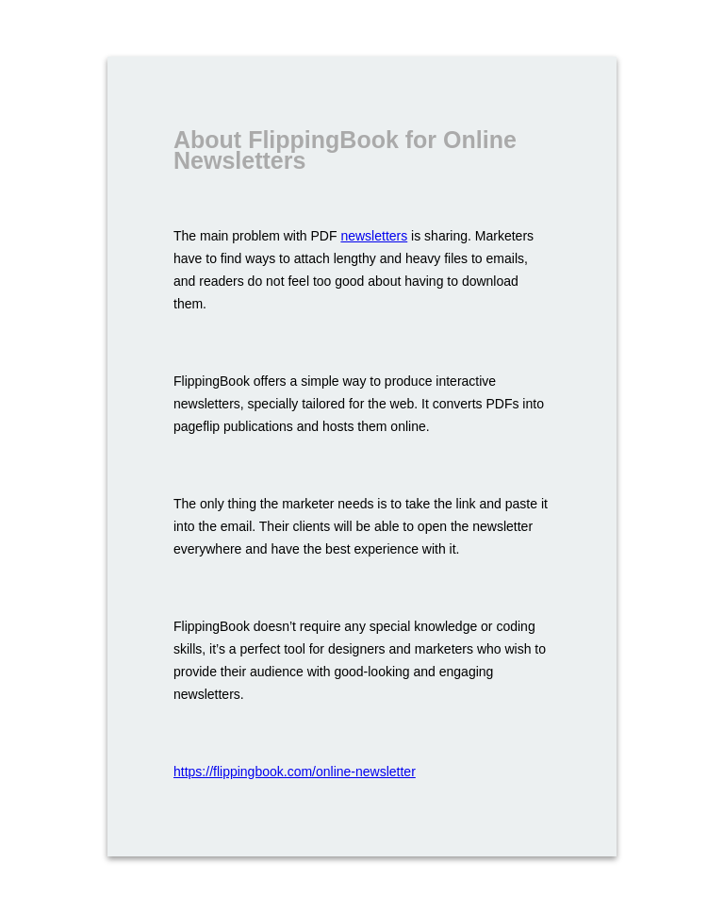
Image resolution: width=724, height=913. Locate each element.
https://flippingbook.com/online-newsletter (294, 771)
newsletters (373, 235)
